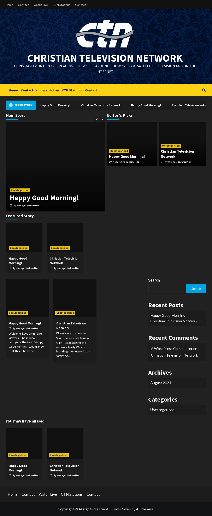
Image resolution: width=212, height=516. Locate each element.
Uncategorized (20, 190)
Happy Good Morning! (56, 105)
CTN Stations (61, 4)
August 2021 (160, 382)
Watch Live (41, 4)
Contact (23, 4)
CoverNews (121, 509)
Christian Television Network (105, 57)
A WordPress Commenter (172, 348)
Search (154, 280)
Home (9, 4)
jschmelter (33, 205)
